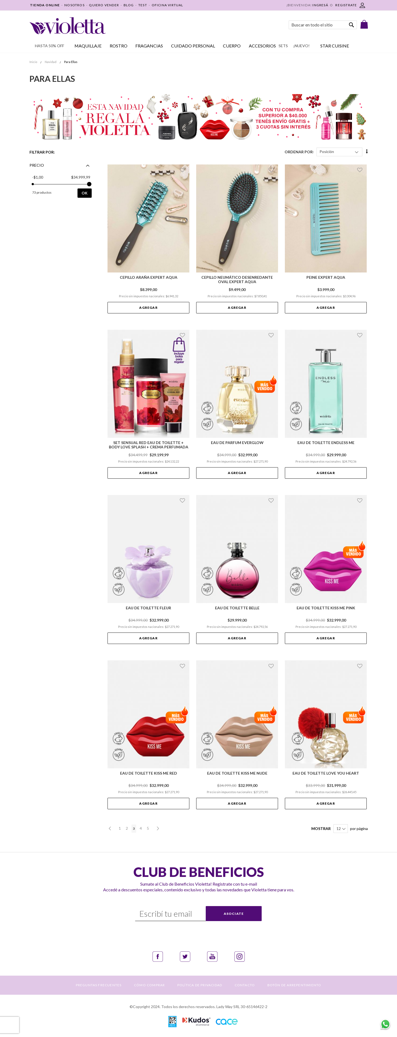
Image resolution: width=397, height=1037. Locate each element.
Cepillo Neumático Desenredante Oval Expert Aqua (237, 279)
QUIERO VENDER (104, 5)
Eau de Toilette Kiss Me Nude (237, 773)
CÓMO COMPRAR (149, 985)
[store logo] (67, 25)
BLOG (129, 5)
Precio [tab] (36, 165)
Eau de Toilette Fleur (148, 608)
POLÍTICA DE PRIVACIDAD (199, 985)
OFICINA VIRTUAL (167, 5)
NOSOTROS (74, 5)
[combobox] (323, 24)
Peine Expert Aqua (325, 277)
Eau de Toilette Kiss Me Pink (326, 608)
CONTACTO (245, 985)
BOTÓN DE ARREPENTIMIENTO (294, 985)
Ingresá (320, 5)
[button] (183, 170)
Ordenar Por (299, 151)
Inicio (33, 62)
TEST (142, 5)
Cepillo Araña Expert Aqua (148, 277)
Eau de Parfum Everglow (237, 442)
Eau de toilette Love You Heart (325, 773)
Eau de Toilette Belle (237, 608)
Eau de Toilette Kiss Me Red (148, 773)
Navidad (51, 62)
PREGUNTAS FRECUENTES (99, 985)
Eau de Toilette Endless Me (325, 442)
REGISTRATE (346, 5)
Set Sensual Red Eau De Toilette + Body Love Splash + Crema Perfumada (148, 444)
